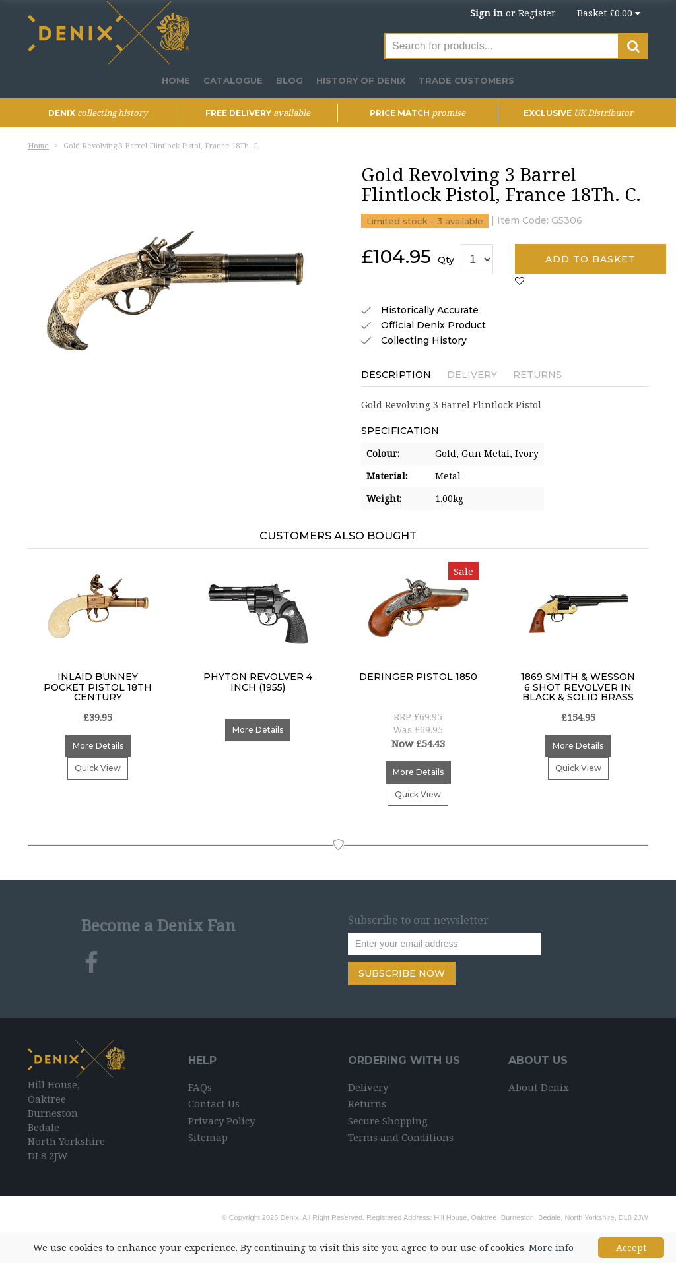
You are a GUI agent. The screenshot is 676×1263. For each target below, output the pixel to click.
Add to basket (590, 259)
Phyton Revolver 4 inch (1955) (257, 682)
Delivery (472, 375)
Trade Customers (466, 80)
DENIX (97, 113)
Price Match (417, 113)
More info (551, 1247)
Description (396, 375)
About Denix (538, 1087)
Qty (446, 260)
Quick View (98, 768)
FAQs (200, 1087)
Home (176, 80)
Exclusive (578, 113)
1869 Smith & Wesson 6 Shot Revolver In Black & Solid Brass (578, 687)
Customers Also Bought (338, 536)
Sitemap (208, 1137)
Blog (289, 80)
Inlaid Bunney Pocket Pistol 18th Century (98, 687)
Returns (537, 375)
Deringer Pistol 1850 (418, 677)
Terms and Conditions (401, 1137)
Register (537, 13)
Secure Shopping (388, 1120)
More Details (98, 746)
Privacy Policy (221, 1120)
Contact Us (214, 1103)
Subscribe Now (401, 973)
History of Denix (360, 80)
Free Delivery (257, 113)
